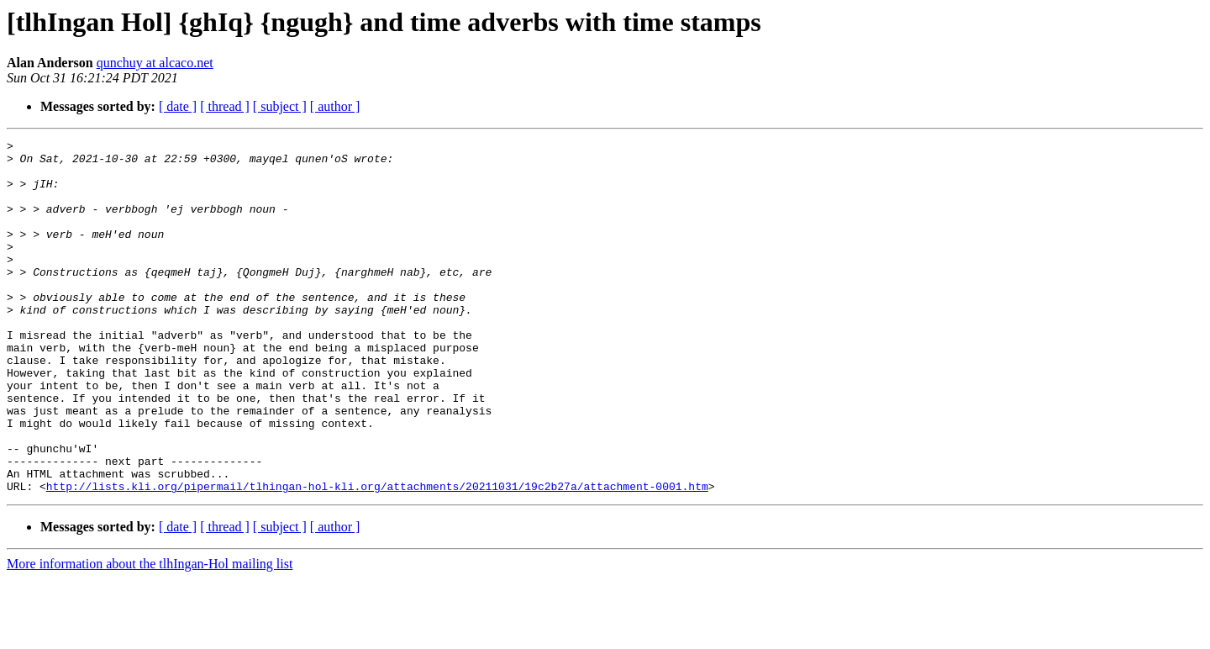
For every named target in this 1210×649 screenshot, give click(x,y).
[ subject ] (280, 106)
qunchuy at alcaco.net (155, 62)
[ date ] (178, 106)
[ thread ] (225, 106)
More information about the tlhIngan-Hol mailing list (149, 634)
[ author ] (335, 106)
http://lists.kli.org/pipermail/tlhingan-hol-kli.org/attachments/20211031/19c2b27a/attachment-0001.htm (377, 556)
